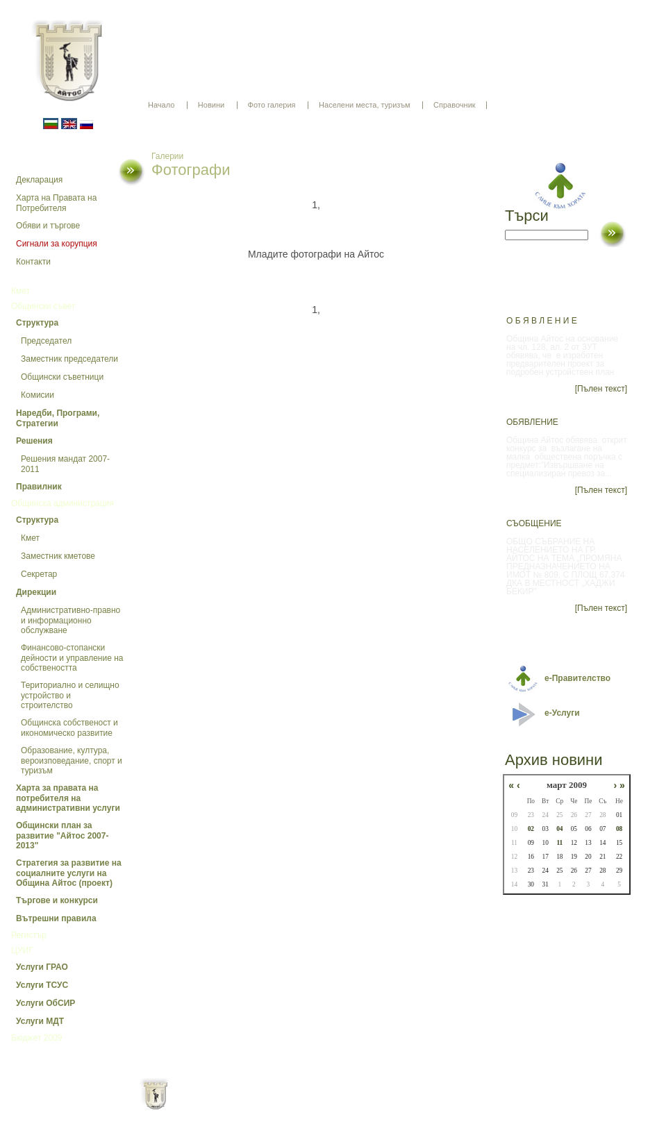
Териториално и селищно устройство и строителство (70, 695)
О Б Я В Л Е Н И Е (541, 321)
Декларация (39, 180)
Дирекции (36, 592)
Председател (46, 341)
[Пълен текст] (601, 389)
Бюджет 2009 (36, 1038)
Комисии (37, 395)
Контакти (33, 262)
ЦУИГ (22, 950)
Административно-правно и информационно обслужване (70, 620)
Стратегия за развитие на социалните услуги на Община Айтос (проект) (69, 873)
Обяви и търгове (48, 225)
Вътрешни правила (56, 918)
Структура (37, 323)
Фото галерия (272, 105)
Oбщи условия (274, 1105)
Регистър (29, 935)
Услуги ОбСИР (45, 1003)
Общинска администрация (62, 503)
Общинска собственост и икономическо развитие (69, 728)
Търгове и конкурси (57, 900)
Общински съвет (43, 306)
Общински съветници (62, 377)
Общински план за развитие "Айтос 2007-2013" (62, 835)
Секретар (39, 574)
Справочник (454, 105)
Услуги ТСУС (42, 985)
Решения (34, 441)
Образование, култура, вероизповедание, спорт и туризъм (71, 760)
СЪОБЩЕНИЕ (534, 523)
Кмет (20, 291)
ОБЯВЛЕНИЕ (532, 422)
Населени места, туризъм (364, 105)
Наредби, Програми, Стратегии (57, 418)
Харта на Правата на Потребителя (56, 203)
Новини (211, 105)
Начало (161, 105)
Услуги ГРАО (42, 967)
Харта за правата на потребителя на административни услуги (68, 798)
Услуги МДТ (40, 1021)
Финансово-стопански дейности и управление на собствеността (72, 658)
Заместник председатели (69, 359)
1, (316, 204)
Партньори (341, 1105)
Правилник (39, 486)
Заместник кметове (58, 556)
